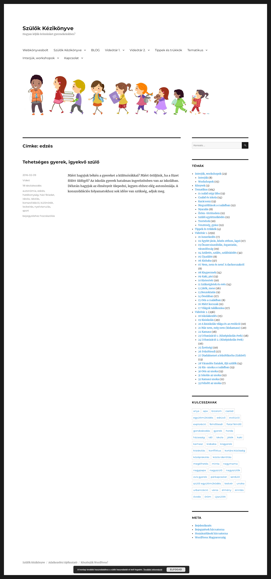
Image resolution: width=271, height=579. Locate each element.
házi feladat (47, 194)
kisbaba (211, 443)
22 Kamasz (204, 331)
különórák (47, 202)
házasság (199, 437)
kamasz (198, 443)
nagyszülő (216, 470)
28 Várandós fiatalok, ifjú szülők (217, 363)
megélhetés (200, 463)
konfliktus (215, 450)
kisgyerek (226, 443)
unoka (240, 483)
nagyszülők (233, 470)
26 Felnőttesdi (206, 351)
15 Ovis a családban (209, 300)
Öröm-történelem (209, 213)
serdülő (235, 476)
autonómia (29, 190)
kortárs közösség (235, 450)
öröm (208, 496)
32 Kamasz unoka (208, 379)
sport (26, 210)
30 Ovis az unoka (208, 371)
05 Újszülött (205, 256)
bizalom (217, 410)
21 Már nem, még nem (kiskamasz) (219, 327)
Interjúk (203, 177)
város (215, 490)
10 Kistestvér (205, 280)
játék (230, 437)
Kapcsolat (71, 58)
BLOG (95, 50)
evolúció (234, 417)
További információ (152, 569)
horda (229, 430)
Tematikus (195, 50)
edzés (41, 190)
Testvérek (204, 221)
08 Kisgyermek (207, 272)
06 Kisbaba (204, 260)
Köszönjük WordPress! (94, 562)
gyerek (218, 430)
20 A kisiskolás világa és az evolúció (219, 324)
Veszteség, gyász (208, 225)
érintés (239, 490)
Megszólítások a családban (214, 205)
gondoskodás (201, 430)
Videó (26, 180)
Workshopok (206, 181)
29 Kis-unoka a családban (213, 367)
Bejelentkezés (203, 525)
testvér (229, 483)
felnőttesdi (216, 424)
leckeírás (28, 206)
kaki (239, 437)
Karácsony (204, 201)
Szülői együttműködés (211, 217)
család (229, 410)
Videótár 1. (112, 50)
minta (215, 463)
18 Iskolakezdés (32, 185)
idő (210, 437)
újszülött (220, 496)
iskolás (35, 198)
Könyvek (200, 185)
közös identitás (222, 457)
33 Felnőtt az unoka (209, 383)
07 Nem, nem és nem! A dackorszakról (221, 264)
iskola (26, 198)
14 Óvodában (205, 296)
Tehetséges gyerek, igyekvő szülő (61, 162)
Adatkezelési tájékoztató (62, 562)
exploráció (199, 424)
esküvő (221, 417)
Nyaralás (203, 209)
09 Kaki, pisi (205, 276)
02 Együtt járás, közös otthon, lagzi (219, 241)
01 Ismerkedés (206, 237)
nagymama (230, 463)
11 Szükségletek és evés (212, 284)
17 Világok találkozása (211, 308)
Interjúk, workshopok (39, 58)
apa (205, 410)
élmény (226, 490)
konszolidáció (31, 202)
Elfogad (176, 569)
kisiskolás (199, 450)
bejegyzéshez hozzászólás (39, 215)
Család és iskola (207, 197)
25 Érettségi (205, 347)
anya (196, 410)
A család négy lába (209, 193)
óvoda (197, 496)
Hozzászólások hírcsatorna (211, 533)
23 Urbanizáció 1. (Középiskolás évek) (220, 335)
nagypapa (199, 470)
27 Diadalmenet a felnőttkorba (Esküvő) (222, 355)
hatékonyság (31, 194)
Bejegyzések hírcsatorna (209, 529)
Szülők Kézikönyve (48, 28)
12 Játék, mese (206, 288)
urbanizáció (200, 490)
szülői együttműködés (207, 483)
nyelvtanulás (42, 206)
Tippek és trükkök (168, 50)
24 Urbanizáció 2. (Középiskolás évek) (221, 339)
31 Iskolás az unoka (209, 375)
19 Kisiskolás (206, 320)
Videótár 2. (137, 50)
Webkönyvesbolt (35, 50)
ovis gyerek (200, 476)
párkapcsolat (219, 476)
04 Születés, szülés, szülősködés (217, 252)
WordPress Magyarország (210, 537)
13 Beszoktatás (207, 292)
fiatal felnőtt (234, 424)
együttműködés (203, 417)
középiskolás (201, 457)
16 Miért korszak (208, 304)
